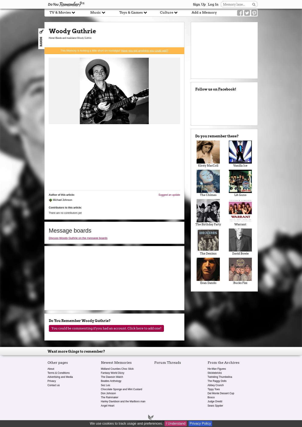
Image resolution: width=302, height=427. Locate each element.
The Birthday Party (208, 212)
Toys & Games (133, 12)
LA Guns (240, 183)
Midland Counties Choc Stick (117, 368)
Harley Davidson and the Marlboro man (123, 401)
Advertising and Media (60, 376)
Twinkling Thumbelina (220, 376)
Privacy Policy (200, 423)
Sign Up (199, 4)
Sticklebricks (215, 372)
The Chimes (208, 183)
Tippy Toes (214, 389)
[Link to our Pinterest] (254, 13)
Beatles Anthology (111, 381)
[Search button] (253, 4)
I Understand (175, 423)
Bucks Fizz (240, 271)
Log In (213, 4)
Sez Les (105, 385)
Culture (169, 12)
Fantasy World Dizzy (112, 372)
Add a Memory (204, 12)
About (51, 368)
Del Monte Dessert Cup (221, 393)
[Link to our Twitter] (247, 13)
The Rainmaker (109, 397)
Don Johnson (108, 393)
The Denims (208, 242)
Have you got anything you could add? (144, 50)
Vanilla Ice (240, 154)
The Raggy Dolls (217, 381)
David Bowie (240, 242)
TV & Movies (62, 12)
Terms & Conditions (59, 372)
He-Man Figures (217, 368)
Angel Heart (107, 405)
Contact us (54, 385)
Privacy (52, 381)
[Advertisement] (114, 157)
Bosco (211, 397)
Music (97, 12)
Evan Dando (208, 271)
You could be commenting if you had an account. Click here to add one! (106, 328)
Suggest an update (169, 194)
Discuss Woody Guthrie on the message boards (78, 238)
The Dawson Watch (112, 376)
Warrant (240, 212)
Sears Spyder (215, 405)
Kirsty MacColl (208, 154)
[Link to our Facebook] (240, 13)
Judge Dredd (215, 401)
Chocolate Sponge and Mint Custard (121, 389)
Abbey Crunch (216, 385)
